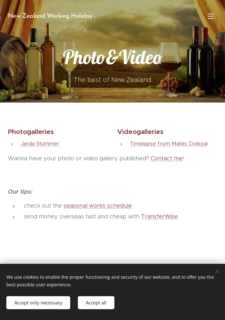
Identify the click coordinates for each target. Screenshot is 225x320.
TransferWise (159, 216)
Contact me (166, 158)
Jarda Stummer (40, 143)
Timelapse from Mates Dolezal (169, 143)
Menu (211, 16)
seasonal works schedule (98, 205)
